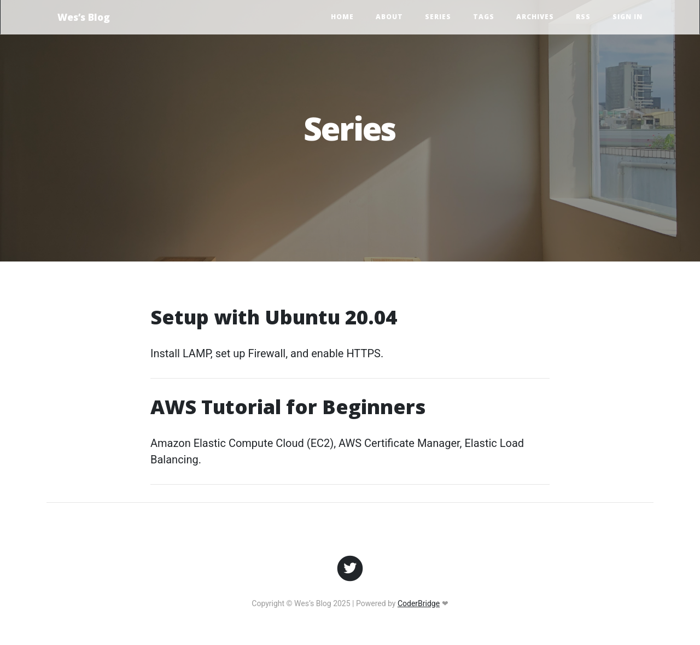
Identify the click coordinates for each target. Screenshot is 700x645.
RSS (583, 16)
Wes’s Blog (83, 17)
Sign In (627, 16)
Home (342, 16)
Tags (483, 16)
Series (438, 16)
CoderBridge (419, 603)
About (389, 16)
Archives (535, 16)
